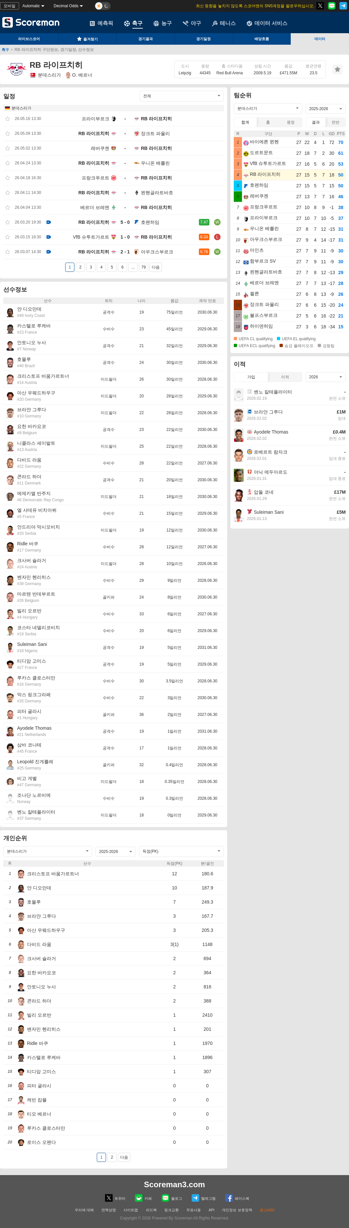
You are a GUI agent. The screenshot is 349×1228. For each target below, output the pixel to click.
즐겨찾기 (87, 38)
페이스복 (237, 1198)
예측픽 (101, 23)
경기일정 (203, 39)
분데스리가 (45, 75)
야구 (192, 23)
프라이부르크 (95, 118)
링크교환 (171, 1210)
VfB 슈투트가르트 (91, 237)
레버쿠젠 (100, 148)
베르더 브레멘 (94, 207)
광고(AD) (267, 1210)
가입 (251, 377)
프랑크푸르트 (95, 177)
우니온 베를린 (155, 163)
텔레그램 (204, 1198)
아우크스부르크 (157, 251)
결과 (316, 122)
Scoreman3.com (174, 1184)
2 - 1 (125, 251)
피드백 (151, 1210)
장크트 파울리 (155, 133)
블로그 (172, 1198)
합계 (245, 122)
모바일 (9, 6)
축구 (133, 23)
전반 (335, 122)
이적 (285, 377)
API (212, 1210)
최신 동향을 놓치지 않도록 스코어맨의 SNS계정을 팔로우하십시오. (255, 6)
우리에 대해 (84, 1210)
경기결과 (145, 39)
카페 (143, 1198)
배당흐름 (262, 39)
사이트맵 (130, 1210)
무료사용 (193, 1210)
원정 (291, 122)
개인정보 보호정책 (237, 1210)
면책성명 (108, 1210)
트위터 (115, 1198)
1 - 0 (125, 237)
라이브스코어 (29, 39)
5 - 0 (125, 222)
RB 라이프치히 (156, 118)
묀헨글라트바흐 (157, 192)
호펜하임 (150, 222)
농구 (162, 23)
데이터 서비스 (267, 23)
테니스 (224, 23)
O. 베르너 (79, 75)
